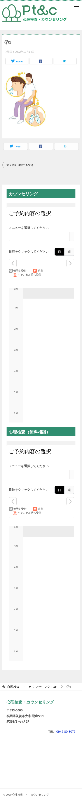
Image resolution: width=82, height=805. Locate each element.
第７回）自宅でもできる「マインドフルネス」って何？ (24, 165)
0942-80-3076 (65, 731)
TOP (32, 687)
